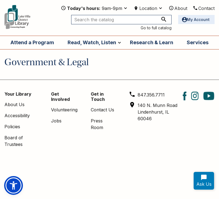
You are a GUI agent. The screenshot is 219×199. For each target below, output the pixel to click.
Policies (12, 126)
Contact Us (102, 109)
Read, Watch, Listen (92, 42)
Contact (206, 8)
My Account (198, 19)
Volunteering (64, 109)
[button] (14, 185)
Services (198, 42)
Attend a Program (32, 42)
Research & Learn (151, 42)
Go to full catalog (156, 27)
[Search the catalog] (121, 19)
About (180, 8)
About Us (14, 104)
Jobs (56, 121)
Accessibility (17, 115)
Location (148, 8)
